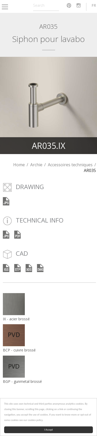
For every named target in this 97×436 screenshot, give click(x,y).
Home (19, 165)
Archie (36, 165)
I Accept (48, 429)
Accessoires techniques (70, 165)
